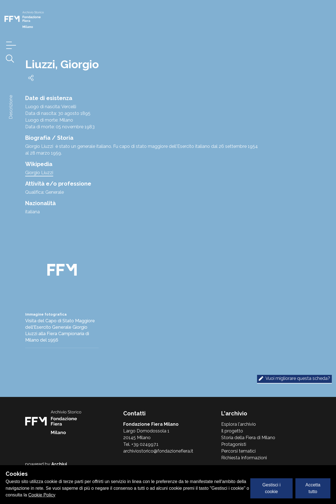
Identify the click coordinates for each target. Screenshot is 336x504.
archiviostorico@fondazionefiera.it (158, 451)
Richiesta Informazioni (244, 457)
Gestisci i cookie (271, 488)
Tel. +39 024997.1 (140, 444)
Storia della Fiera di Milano (248, 437)
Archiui (59, 464)
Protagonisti (233, 444)
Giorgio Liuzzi (39, 172)
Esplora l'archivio (238, 424)
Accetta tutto (312, 488)
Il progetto (232, 431)
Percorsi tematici (238, 451)
